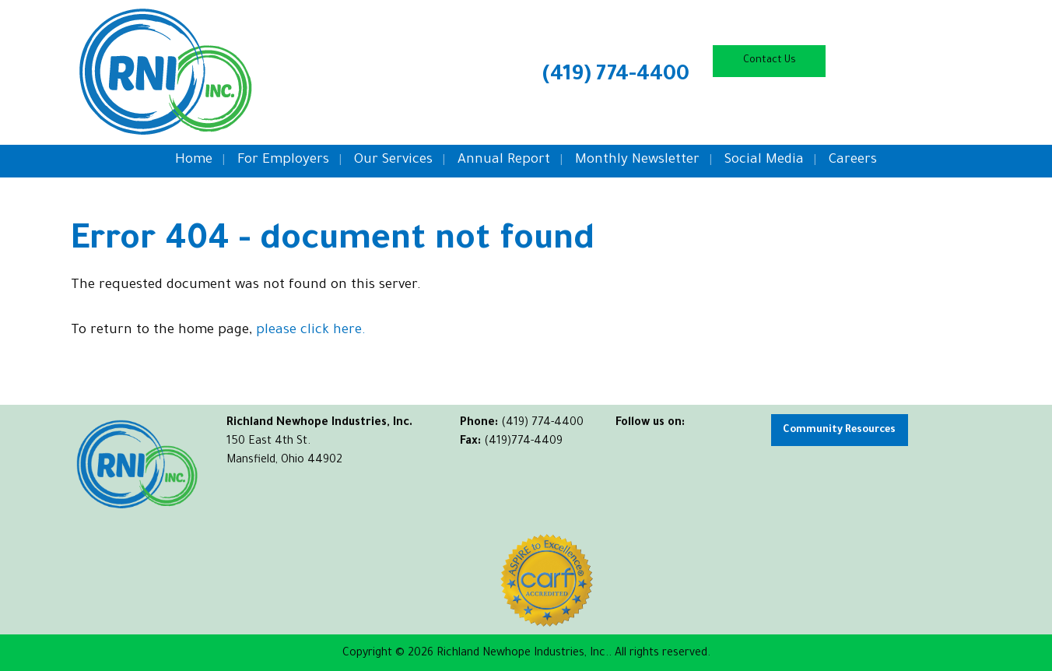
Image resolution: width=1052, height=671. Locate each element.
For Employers (283, 160)
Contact (769, 60)
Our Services (393, 160)
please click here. (311, 331)
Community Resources (839, 430)
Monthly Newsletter (637, 160)
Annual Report (504, 160)
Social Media (764, 160)
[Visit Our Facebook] (627, 441)
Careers (853, 160)
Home (193, 160)
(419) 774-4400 (615, 76)
